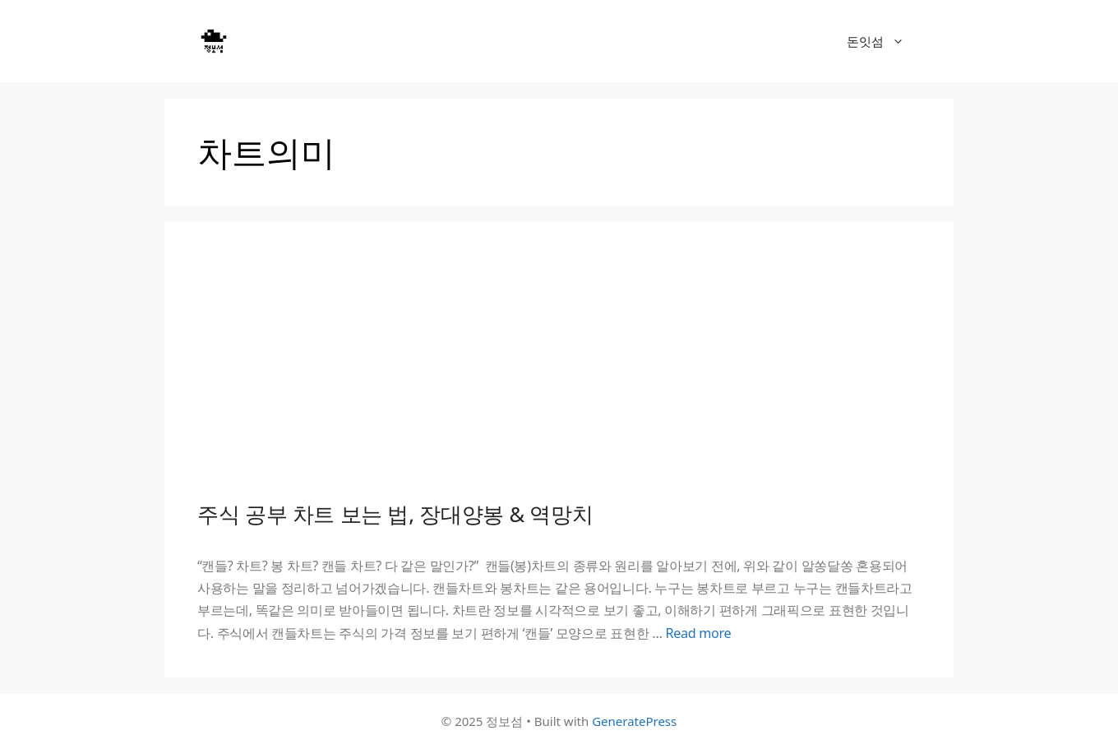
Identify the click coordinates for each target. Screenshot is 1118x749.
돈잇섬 (884, 41)
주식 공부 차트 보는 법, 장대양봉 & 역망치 (395, 514)
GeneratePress (634, 721)
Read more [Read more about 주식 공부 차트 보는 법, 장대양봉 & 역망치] (699, 633)
